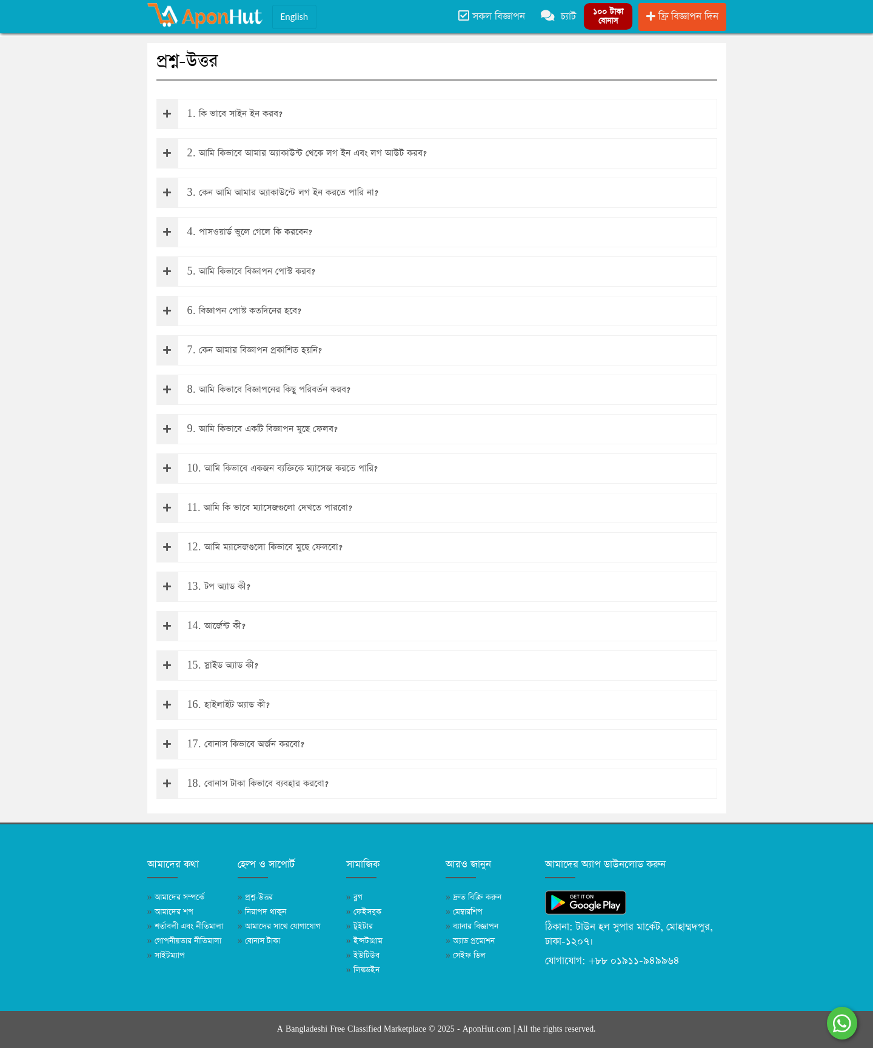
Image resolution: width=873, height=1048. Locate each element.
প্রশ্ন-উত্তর (255, 897)
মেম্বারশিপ (464, 912)
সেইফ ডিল (466, 955)
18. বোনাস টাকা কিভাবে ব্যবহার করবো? (243, 783)
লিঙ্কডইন (363, 970)
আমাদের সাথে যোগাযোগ (279, 926)
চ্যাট (558, 17)
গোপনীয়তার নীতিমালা (184, 941)
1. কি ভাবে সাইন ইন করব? (220, 113)
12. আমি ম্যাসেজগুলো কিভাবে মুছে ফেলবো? (250, 547)
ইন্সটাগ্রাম (364, 941)
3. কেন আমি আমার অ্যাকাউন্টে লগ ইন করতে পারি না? (267, 192)
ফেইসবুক (363, 912)
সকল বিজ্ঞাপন (491, 17)
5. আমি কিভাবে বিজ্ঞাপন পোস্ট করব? (236, 271)
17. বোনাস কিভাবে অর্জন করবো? (230, 744)
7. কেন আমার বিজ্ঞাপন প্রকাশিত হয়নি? (239, 350)
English (295, 16)
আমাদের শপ (170, 912)
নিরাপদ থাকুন (262, 912)
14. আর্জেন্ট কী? (201, 626)
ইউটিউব (363, 955)
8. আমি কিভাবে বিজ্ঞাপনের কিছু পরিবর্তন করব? (253, 389)
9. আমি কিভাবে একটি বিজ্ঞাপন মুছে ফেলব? (247, 429)
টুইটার (359, 926)
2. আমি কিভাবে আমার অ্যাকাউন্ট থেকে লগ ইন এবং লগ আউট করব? (292, 153)
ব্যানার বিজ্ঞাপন (472, 926)
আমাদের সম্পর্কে (175, 897)
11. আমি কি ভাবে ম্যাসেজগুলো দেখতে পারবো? (254, 507)
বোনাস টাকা (259, 941)
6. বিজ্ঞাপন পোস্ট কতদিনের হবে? (229, 310)
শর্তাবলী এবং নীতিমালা (185, 926)
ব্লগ (354, 897)
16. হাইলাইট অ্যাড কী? (213, 704)
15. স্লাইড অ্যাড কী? (207, 665)
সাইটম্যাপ (166, 955)
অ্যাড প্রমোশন (470, 941)
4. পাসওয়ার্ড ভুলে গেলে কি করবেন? (234, 232)
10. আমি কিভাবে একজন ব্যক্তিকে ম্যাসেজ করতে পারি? (267, 468)
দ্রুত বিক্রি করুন (473, 897)
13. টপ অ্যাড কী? (203, 586)
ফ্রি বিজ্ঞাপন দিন (682, 17)
